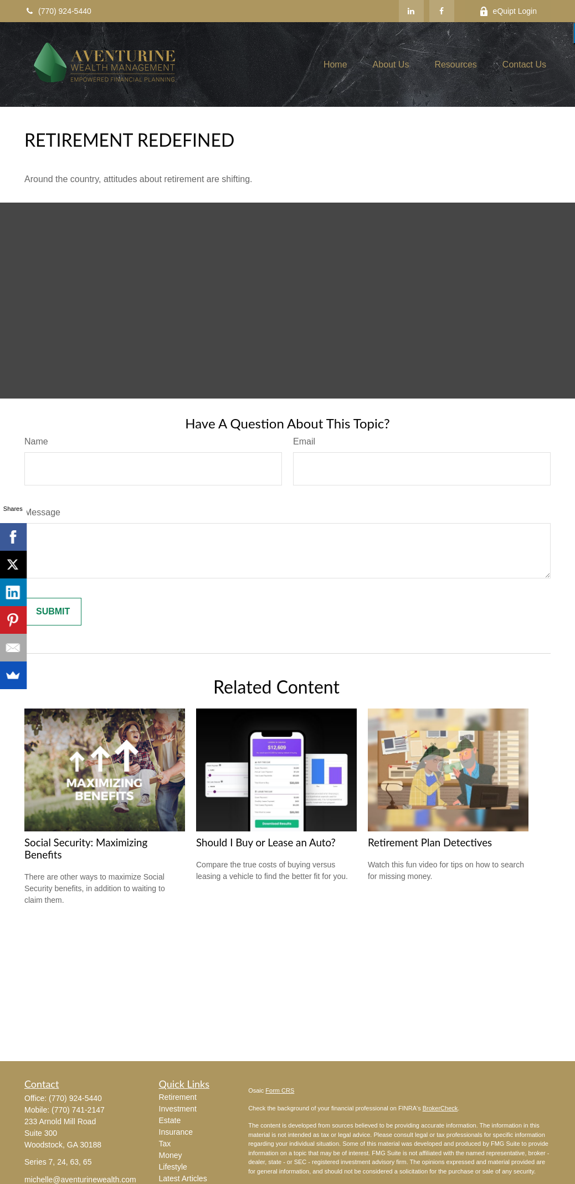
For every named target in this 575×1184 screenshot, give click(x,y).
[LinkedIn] (411, 11)
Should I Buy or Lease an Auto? (266, 842)
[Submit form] (52, 611)
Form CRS (279, 1090)
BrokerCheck (440, 1108)
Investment (178, 1108)
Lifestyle (173, 1166)
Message (42, 512)
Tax (165, 1143)
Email (304, 441)
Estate (170, 1120)
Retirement (178, 1097)
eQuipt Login (508, 11)
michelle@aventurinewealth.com (80, 1179)
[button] (335, 64)
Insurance (176, 1132)
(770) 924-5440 (57, 11)
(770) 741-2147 (78, 1109)
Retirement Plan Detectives (430, 842)
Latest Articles (183, 1178)
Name (36, 441)
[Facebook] (441, 11)
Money (170, 1155)
